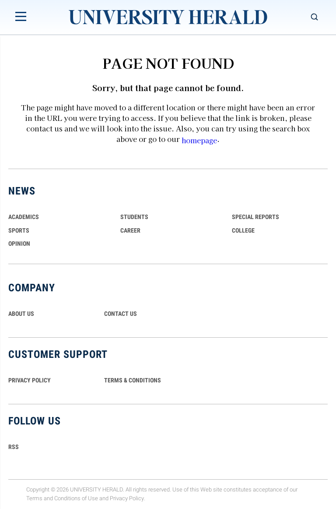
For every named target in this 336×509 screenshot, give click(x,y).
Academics (23, 216)
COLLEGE (243, 230)
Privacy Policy (127, 498)
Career (130, 230)
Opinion (19, 243)
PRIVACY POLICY (29, 380)
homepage (199, 140)
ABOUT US (21, 313)
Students (134, 216)
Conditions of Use (76, 498)
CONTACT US (120, 313)
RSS (13, 446)
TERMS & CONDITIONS (132, 380)
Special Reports (255, 216)
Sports (18, 230)
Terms (34, 498)
